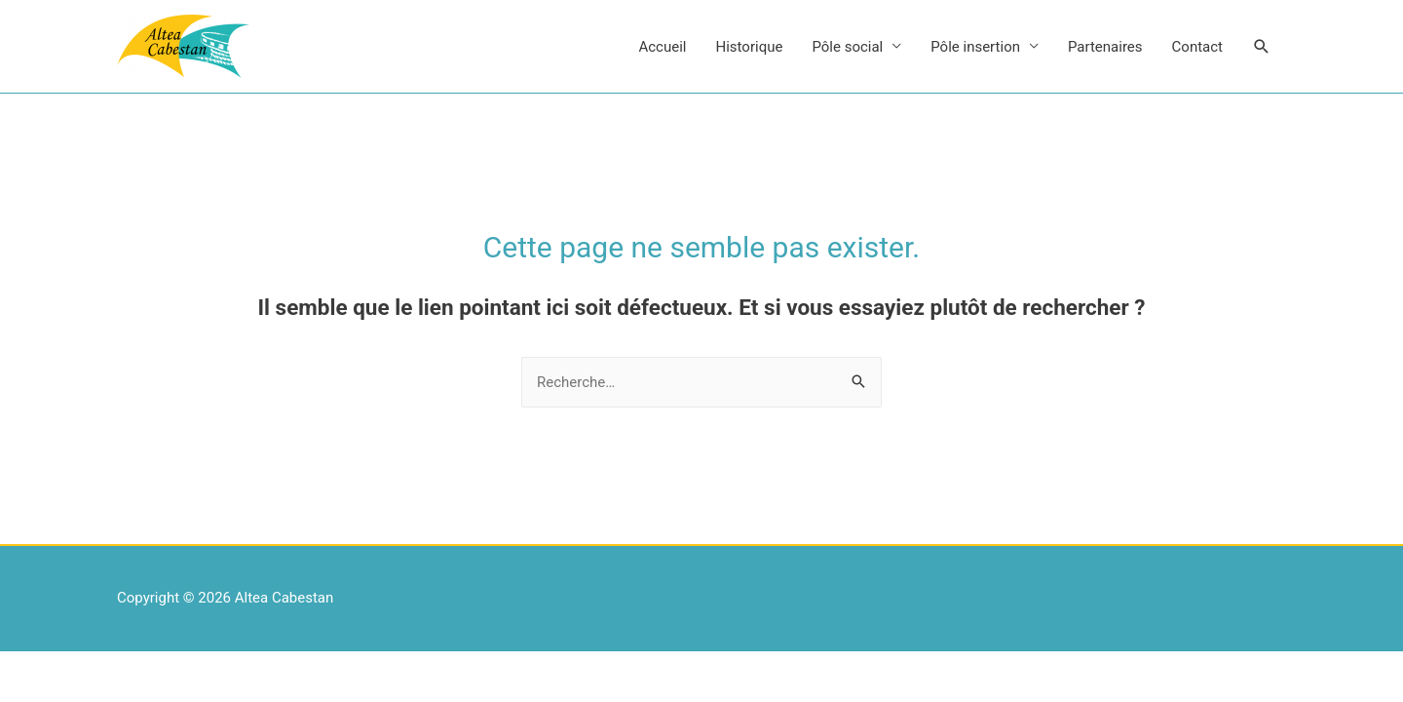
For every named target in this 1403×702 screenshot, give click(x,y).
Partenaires (1105, 47)
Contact (1197, 47)
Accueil (662, 47)
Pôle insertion (975, 47)
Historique (749, 47)
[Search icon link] (1261, 47)
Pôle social (847, 47)
